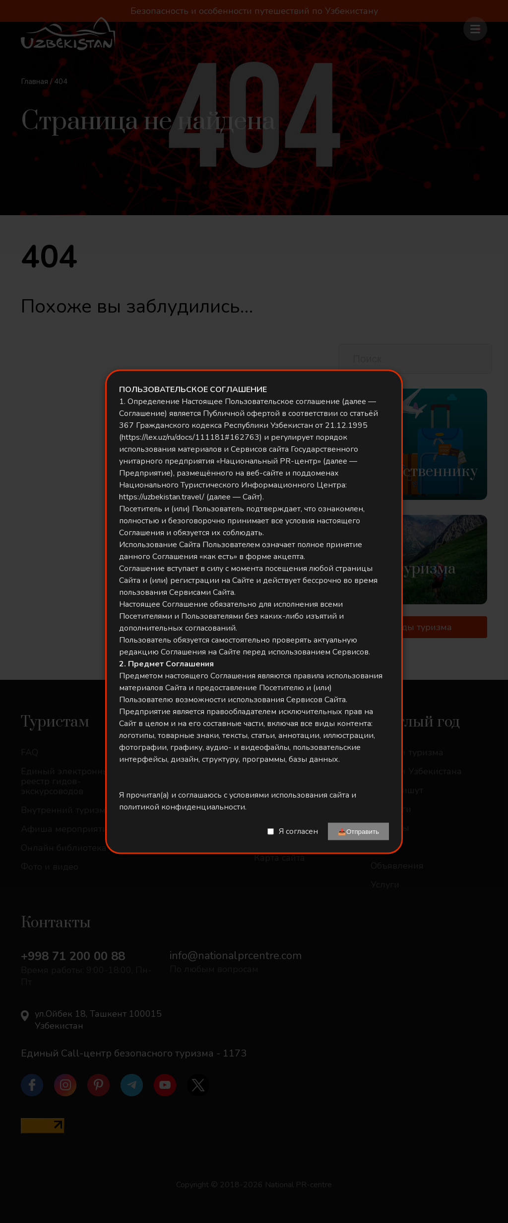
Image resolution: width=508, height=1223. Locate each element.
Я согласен (298, 831)
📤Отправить (358, 831)
